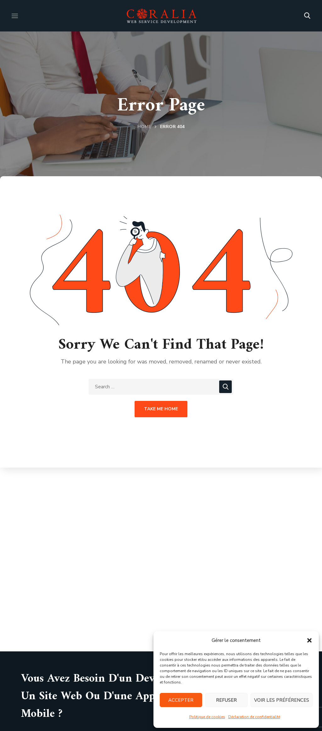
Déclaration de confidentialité (254, 716)
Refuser (226, 700)
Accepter (180, 700)
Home (144, 127)
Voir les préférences (281, 700)
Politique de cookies (207, 716)
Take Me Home (161, 409)
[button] (309, 640)
